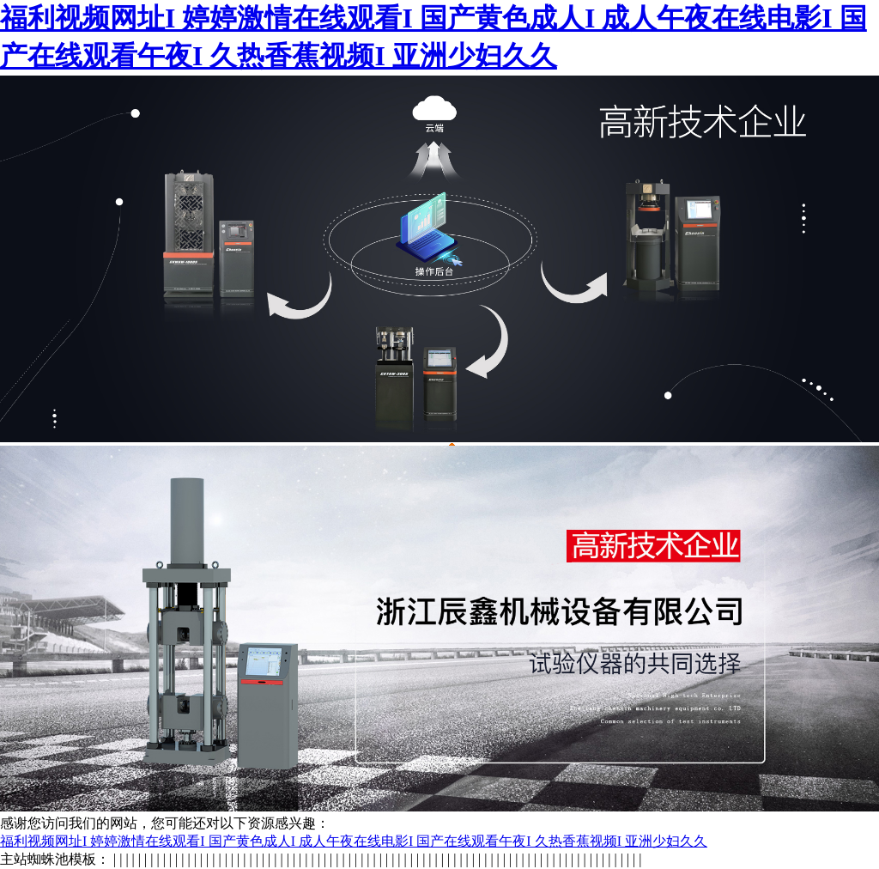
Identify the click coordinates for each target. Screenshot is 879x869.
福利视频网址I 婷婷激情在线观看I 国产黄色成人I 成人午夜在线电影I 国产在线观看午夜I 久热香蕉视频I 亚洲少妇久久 (353, 841)
